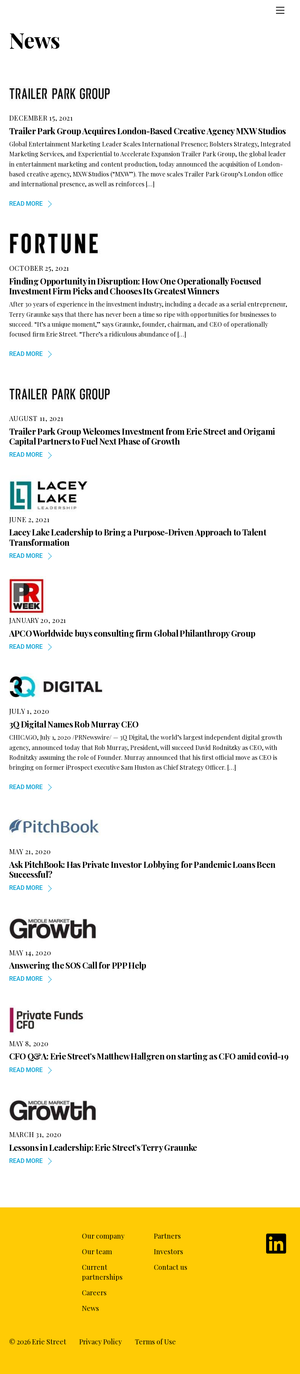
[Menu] (280, 10)
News (90, 1308)
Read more (26, 203)
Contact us (170, 1267)
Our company (103, 1236)
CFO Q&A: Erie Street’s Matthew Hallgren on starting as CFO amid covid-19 (148, 1056)
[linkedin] (277, 1239)
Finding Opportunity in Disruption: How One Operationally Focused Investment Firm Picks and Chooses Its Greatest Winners (135, 286)
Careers (94, 1292)
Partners (167, 1236)
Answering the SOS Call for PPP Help (77, 965)
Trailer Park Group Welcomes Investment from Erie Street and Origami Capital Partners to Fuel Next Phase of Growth (142, 436)
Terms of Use (155, 1341)
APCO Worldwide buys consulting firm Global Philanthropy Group (132, 633)
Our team (97, 1251)
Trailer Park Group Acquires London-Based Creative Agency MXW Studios (147, 131)
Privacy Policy (100, 1341)
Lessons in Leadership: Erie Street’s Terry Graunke (103, 1147)
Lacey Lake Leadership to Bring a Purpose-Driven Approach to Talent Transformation (137, 537)
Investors (168, 1251)
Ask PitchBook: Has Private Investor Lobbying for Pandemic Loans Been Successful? (142, 869)
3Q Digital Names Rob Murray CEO (74, 724)
